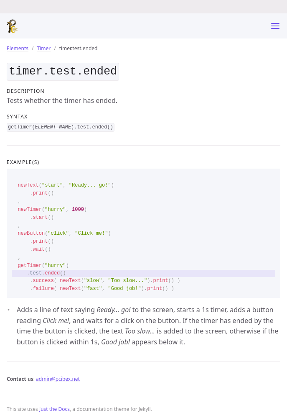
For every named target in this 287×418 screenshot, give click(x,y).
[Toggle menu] (275, 25)
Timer (44, 48)
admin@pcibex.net (58, 377)
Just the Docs (54, 407)
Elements (17, 48)
